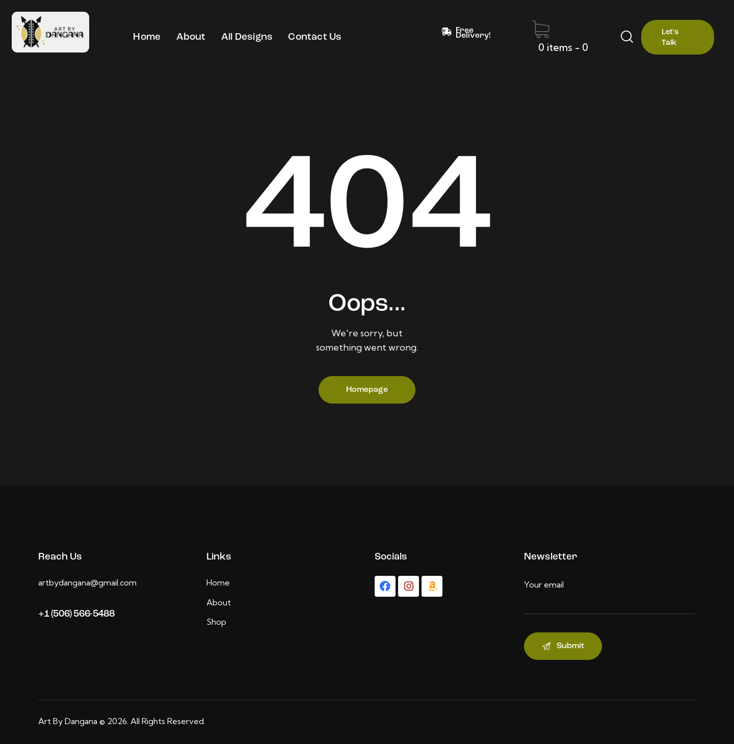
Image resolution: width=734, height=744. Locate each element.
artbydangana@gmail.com (87, 582)
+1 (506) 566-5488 (76, 614)
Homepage (367, 390)
